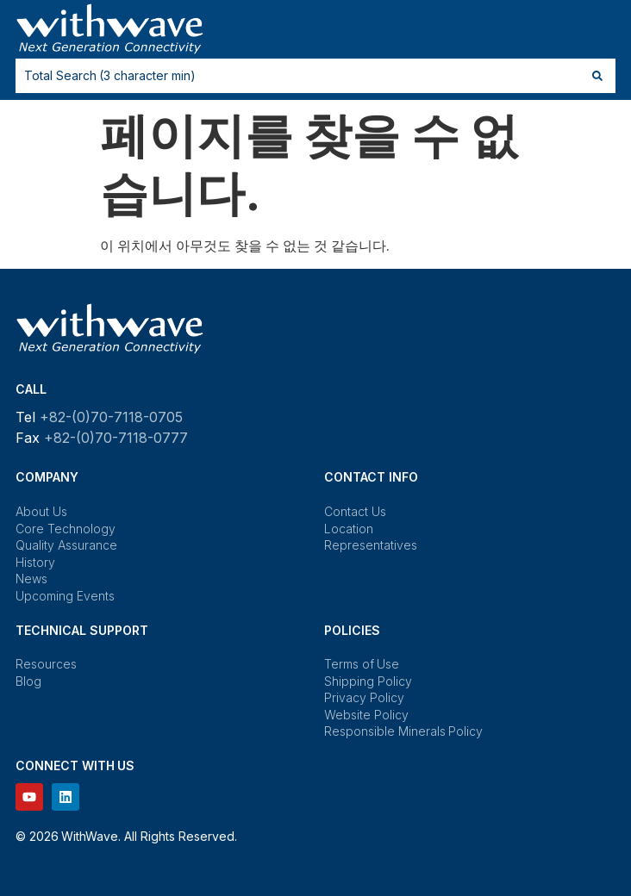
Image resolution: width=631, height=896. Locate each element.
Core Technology (66, 528)
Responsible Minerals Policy (403, 731)
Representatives (370, 545)
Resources (46, 663)
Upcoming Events (65, 595)
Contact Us (355, 511)
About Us (41, 511)
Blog (28, 681)
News (31, 578)
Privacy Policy (364, 697)
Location (348, 528)
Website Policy (366, 714)
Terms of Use (361, 663)
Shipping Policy (368, 681)
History (35, 562)
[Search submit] (597, 76)
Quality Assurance (66, 545)
